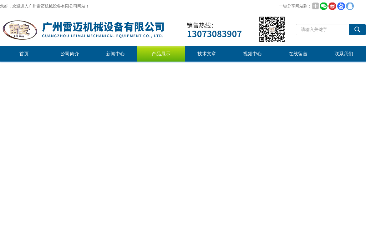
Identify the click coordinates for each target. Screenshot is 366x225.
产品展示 (161, 53)
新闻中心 (115, 53)
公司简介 (69, 53)
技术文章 (206, 53)
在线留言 (298, 53)
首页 (24, 53)
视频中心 (252, 53)
